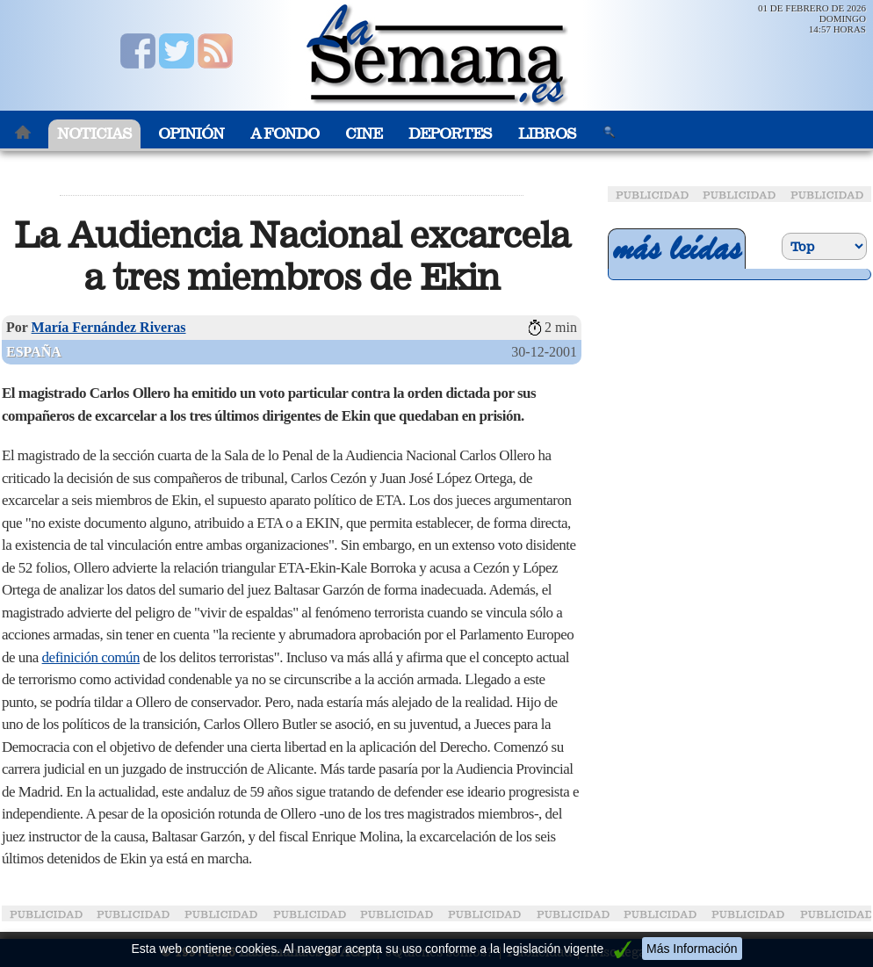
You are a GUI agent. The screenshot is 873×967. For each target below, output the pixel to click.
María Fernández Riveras (109, 327)
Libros (547, 134)
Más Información (691, 949)
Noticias (94, 134)
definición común (91, 657)
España (33, 351)
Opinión (191, 134)
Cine (363, 134)
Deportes (450, 134)
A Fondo (284, 134)
